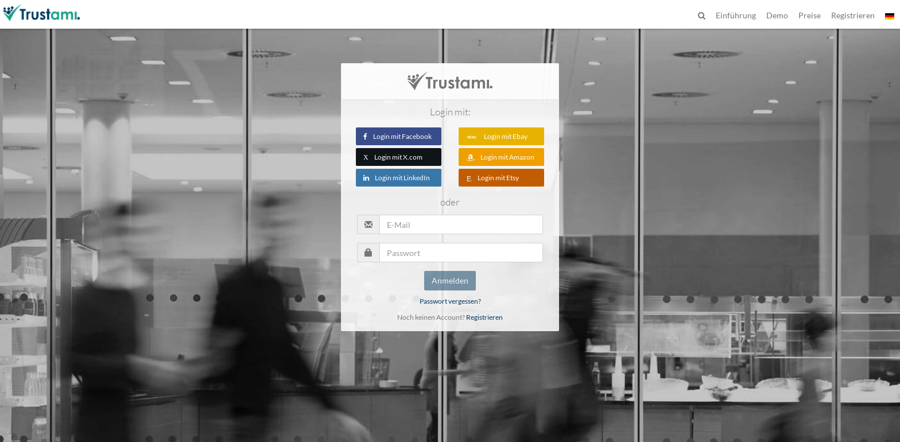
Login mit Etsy (492, 177)
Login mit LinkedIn (396, 177)
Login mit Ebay (496, 136)
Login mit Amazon (500, 157)
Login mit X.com (392, 157)
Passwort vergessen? (450, 301)
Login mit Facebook (397, 136)
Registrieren (484, 317)
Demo (777, 15)
